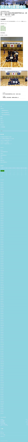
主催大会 (8, 11)
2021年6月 (1, 277)
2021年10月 (2, 270)
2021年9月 (1, 272)
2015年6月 (1, 392)
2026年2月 (1, 187)
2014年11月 (2, 401)
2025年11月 (2, 192)
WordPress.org (2, 436)
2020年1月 (1, 303)
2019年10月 (2, 306)
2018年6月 (1, 332)
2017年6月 (1, 351)
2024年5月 (1, 222)
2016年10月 (2, 365)
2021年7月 (1, 275)
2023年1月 (1, 249)
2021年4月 (1, 280)
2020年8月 (1, 292)
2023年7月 (1, 239)
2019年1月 (1, 322)
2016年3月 (1, 377)
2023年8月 (1, 237)
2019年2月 (1, 320)
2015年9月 (1, 387)
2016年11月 (2, 363)
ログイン (1, 431)
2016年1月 (1, 380)
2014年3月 (1, 413)
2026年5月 (1, 182)
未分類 (1, 158)
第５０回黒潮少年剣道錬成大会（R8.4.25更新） (7, 138)
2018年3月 (1, 337)
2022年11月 (2, 251)
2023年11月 (2, 232)
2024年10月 (2, 215)
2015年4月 (1, 396)
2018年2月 (1, 339)
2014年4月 (1, 411)
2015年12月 (2, 382)
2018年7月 (1, 330)
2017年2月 (1, 358)
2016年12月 (2, 361)
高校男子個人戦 (3, 29)
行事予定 (2, 122)
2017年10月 (2, 344)
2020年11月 (2, 287)
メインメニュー (27, 6)
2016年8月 (1, 368)
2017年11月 (2, 342)
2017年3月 (1, 356)
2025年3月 (1, 206)
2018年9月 (1, 327)
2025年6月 (1, 201)
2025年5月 (1, 203)
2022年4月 (1, 261)
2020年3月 (1, 299)
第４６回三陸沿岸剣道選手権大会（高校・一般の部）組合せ (14, 93)
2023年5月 (1, 242)
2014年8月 (1, 406)
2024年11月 (2, 213)
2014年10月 (2, 403)
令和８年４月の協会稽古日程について (6, 143)
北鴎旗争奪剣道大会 (4, 110)
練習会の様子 (2, 160)
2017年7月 (1, 349)
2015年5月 (1, 394)
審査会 (1, 116)
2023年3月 (1, 246)
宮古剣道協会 (11, 6)
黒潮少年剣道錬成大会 (5, 112)
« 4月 (1, 176)
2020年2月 (1, 301)
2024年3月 (1, 225)
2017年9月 (1, 346)
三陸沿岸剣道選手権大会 (3, 11)
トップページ (2, 104)
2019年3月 (1, 318)
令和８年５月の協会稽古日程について (6, 140)
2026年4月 (1, 184)
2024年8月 (1, 218)
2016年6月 (1, 372)
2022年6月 (1, 258)
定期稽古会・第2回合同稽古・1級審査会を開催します (14, 97)
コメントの (2, 434)
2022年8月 (1, 256)
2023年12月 (2, 230)
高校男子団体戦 (3, 27)
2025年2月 (1, 208)
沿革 (1, 106)
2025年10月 (2, 194)
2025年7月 (1, 199)
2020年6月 (1, 296)
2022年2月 (1, 265)
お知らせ (2, 120)
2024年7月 (1, 220)
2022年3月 (1, 263)
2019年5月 (1, 315)
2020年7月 (1, 294)
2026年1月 (1, 189)
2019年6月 (1, 313)
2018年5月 (1, 334)
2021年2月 (1, 284)
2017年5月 (1, 353)
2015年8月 (1, 389)
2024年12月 (2, 211)
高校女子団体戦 (3, 28)
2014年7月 (1, 408)
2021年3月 (1, 282)
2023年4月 (1, 244)
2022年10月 (2, 253)
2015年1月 (1, 399)
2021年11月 (2, 268)
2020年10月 (2, 289)
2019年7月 (1, 311)
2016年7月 (1, 370)
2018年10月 (2, 325)
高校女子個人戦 (3, 30)
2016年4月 (1, 375)
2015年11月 (2, 384)
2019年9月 (1, 308)
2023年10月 (2, 234)
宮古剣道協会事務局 (8, 16)
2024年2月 (1, 227)
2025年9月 (1, 196)
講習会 (1, 118)
